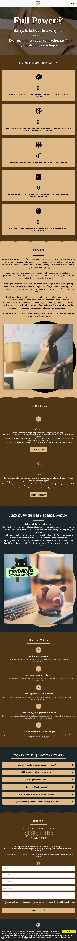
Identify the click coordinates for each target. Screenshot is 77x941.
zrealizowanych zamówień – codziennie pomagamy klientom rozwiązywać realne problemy (38, 95)
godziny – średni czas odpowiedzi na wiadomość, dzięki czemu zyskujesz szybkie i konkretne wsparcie (38, 229)
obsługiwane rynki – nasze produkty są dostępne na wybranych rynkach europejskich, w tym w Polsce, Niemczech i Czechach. (38, 129)
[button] (2, 3)
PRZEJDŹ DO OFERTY (38, 461)
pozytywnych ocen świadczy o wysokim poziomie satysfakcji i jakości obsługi (38, 162)
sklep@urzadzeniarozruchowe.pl (38, 847)
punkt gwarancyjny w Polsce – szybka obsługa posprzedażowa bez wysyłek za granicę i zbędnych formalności (39, 195)
